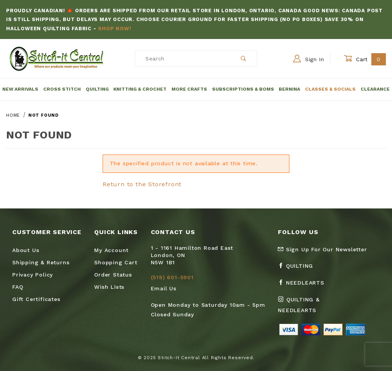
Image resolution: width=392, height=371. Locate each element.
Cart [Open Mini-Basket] (365, 59)
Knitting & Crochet (140, 89)
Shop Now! (114, 28)
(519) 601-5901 (172, 277)
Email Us (163, 288)
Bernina (289, 89)
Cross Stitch (62, 89)
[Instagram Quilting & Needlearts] (314, 308)
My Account (111, 250)
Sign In (308, 58)
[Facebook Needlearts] (304, 285)
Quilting (97, 89)
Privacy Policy (32, 275)
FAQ (17, 287)
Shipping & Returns (40, 262)
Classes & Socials (330, 89)
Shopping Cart (115, 262)
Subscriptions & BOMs (243, 89)
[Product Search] (182, 58)
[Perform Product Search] (243, 58)
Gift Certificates (36, 299)
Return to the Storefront (142, 184)
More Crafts (189, 89)
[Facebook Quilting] (298, 268)
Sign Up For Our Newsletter (322, 249)
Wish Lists (109, 287)
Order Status (113, 275)
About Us (25, 250)
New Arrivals (20, 89)
